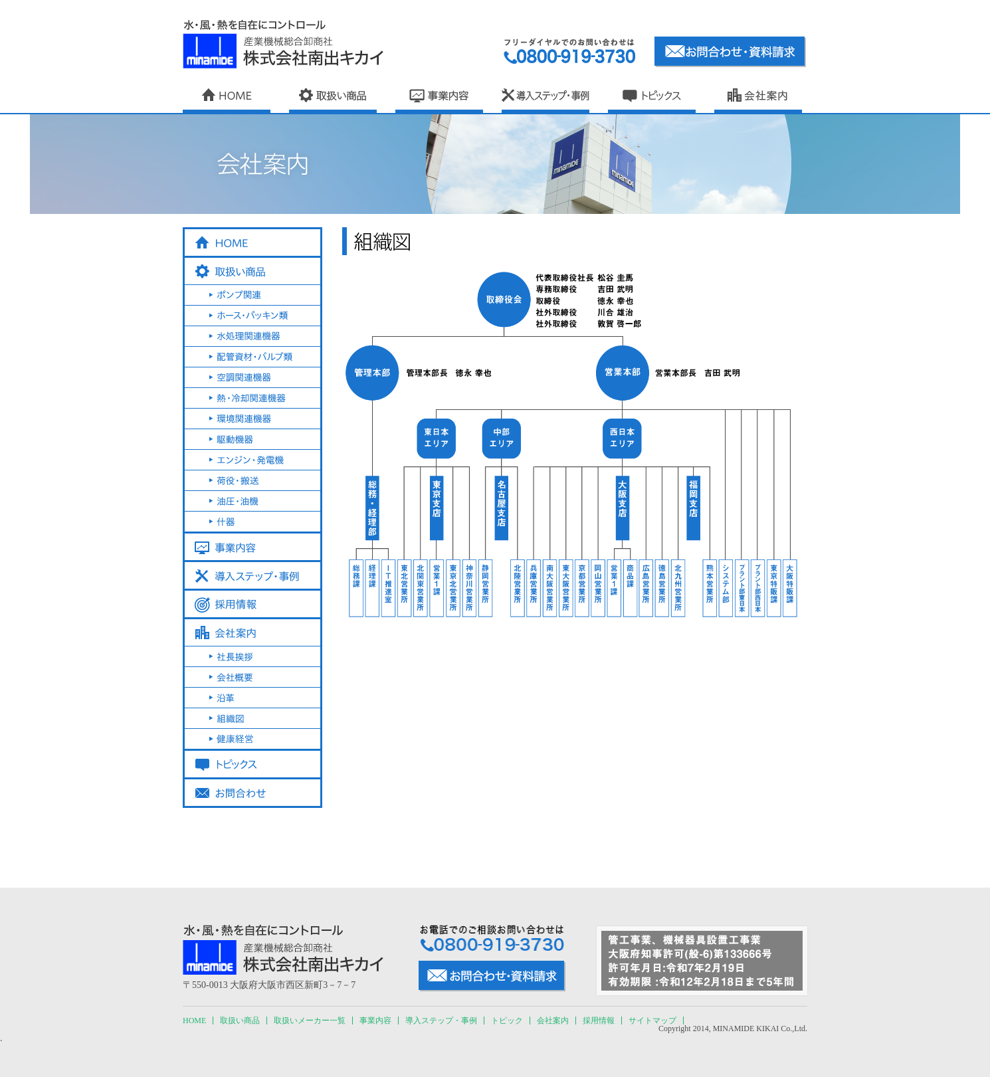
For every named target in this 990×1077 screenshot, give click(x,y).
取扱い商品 (240, 1020)
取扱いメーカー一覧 (310, 1020)
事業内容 (375, 1020)
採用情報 (599, 1020)
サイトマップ (652, 1020)
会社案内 (553, 1020)
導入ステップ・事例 (441, 1020)
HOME (194, 1020)
